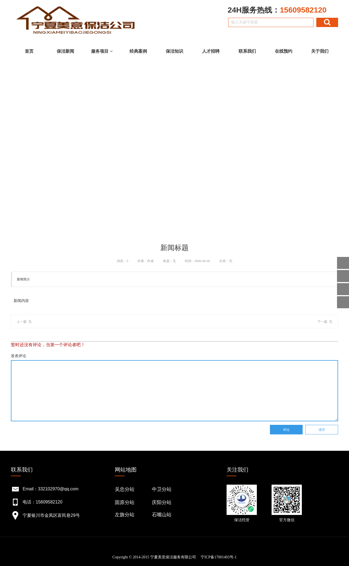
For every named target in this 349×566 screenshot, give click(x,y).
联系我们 (247, 51)
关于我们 (320, 51)
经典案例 (138, 51)
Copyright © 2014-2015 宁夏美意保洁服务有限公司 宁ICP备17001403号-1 (174, 557)
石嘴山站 (162, 514)
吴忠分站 (124, 489)
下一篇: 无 (324, 322)
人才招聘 (210, 51)
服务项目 (101, 51)
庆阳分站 (162, 502)
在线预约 (283, 51)
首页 (29, 51)
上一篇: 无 (24, 322)
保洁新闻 (65, 51)
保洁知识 (174, 51)
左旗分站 (124, 514)
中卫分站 (162, 489)
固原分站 (124, 502)
